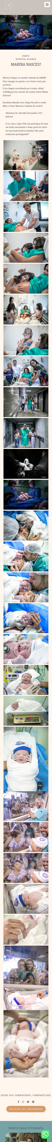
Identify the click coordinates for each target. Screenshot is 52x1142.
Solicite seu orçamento (26, 1109)
